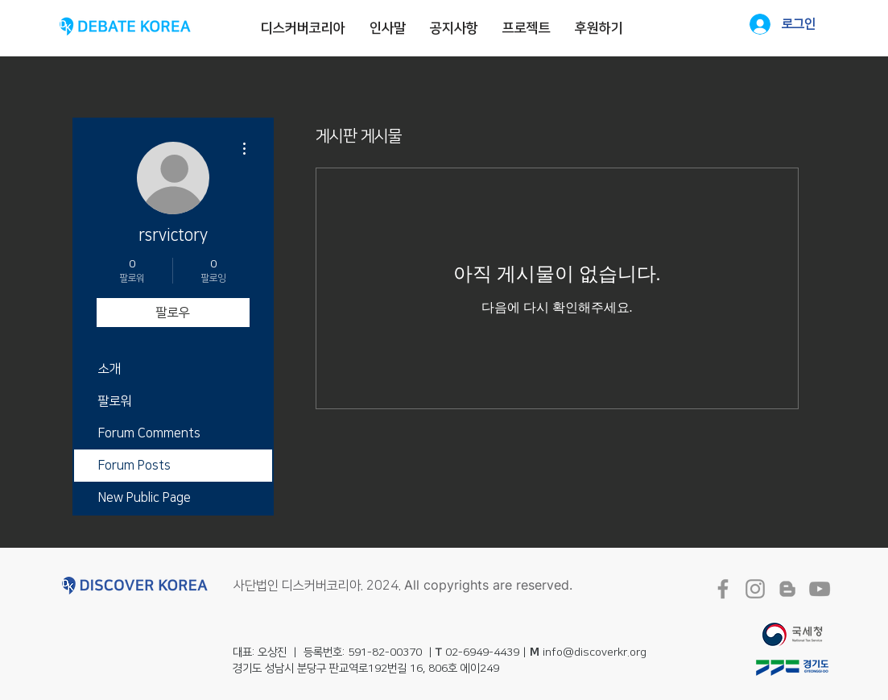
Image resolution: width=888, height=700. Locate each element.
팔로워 (115, 401)
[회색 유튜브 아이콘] (819, 589)
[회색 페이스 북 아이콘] (723, 589)
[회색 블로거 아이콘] (787, 589)
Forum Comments (149, 433)
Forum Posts (134, 465)
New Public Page (144, 498)
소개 (109, 369)
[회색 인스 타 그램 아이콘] (755, 589)
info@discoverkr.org (594, 652)
